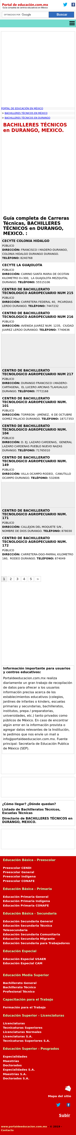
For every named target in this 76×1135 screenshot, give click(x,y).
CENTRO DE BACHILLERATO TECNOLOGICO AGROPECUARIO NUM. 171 (34, 514)
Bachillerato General (20, 983)
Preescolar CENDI (17, 868)
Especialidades (15, 1056)
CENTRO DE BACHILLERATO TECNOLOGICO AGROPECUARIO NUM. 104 (34, 429)
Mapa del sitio (59, 1096)
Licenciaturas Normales (22, 1032)
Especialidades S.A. (19, 1069)
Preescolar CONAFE (19, 881)
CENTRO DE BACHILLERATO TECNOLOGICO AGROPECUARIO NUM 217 (37, 372)
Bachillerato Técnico (19, 987)
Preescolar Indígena (19, 876)
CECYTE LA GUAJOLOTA (22, 265)
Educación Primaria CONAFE (26, 905)
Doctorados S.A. (16, 1078)
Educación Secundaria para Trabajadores (36, 943)
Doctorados (12, 1065)
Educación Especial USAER (24, 959)
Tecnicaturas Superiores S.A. (26, 1041)
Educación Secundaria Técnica (27, 925)
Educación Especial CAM (22, 963)
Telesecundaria (15, 930)
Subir (64, 1115)
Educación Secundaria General (28, 921)
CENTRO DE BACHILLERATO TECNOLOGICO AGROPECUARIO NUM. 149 (34, 461)
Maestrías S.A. (15, 1074)
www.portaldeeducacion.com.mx (24, 1126)
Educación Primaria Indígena (26, 901)
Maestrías (11, 1061)
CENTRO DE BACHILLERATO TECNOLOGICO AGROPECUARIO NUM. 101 (34, 402)
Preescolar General (18, 872)
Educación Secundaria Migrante (29, 938)
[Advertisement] (38, 69)
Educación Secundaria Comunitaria (31, 934)
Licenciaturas (14, 1023)
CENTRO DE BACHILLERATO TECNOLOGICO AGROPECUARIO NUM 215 (37, 291)
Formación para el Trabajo (24, 1007)
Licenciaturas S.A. (18, 1036)
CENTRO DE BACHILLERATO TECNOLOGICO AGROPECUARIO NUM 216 (37, 315)
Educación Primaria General (25, 897)
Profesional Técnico (19, 991)
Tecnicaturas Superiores (23, 1027)
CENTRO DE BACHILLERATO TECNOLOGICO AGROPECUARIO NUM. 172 (34, 541)
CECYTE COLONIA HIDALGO (25, 241)
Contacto (7, 1130)
